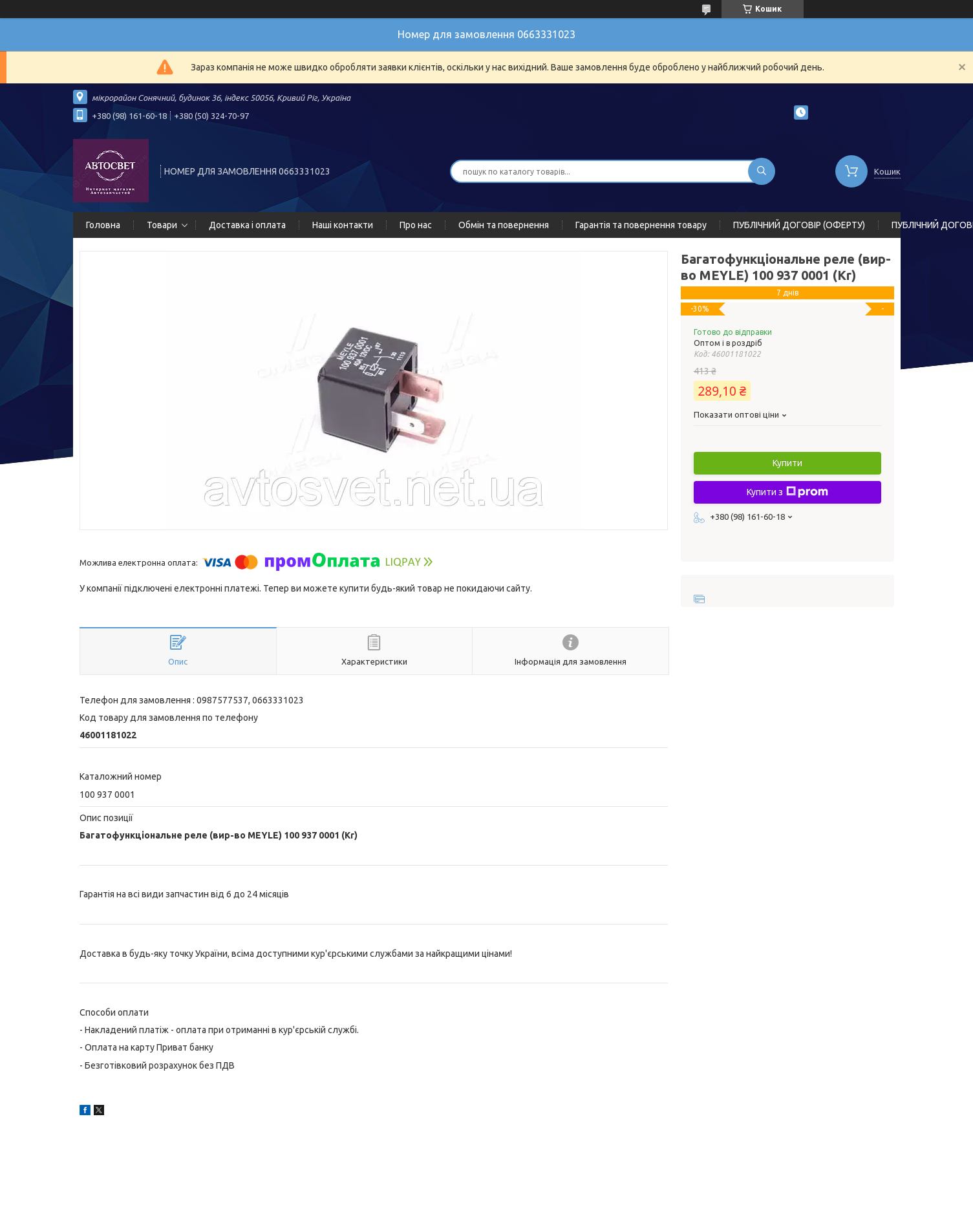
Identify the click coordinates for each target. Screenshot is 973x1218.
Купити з (787, 492)
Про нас (416, 225)
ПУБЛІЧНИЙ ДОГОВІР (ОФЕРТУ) (799, 225)
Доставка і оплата (247, 225)
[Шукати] (761, 171)
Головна (103, 225)
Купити (787, 463)
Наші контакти (342, 225)
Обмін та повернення (503, 225)
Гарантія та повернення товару (641, 225)
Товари (162, 225)
